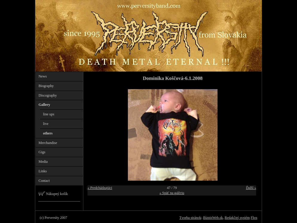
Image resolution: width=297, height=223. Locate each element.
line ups (48, 114)
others (48, 133)
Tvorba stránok (190, 218)
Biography (46, 86)
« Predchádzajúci (100, 188)
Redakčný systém (237, 218)
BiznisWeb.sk (213, 218)
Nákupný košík (53, 194)
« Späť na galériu (172, 193)
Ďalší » (251, 188)
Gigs (42, 152)
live (45, 124)
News (43, 76)
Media (43, 161)
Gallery (44, 105)
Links (43, 171)
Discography (48, 95)
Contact (44, 181)
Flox (254, 218)
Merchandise (48, 143)
